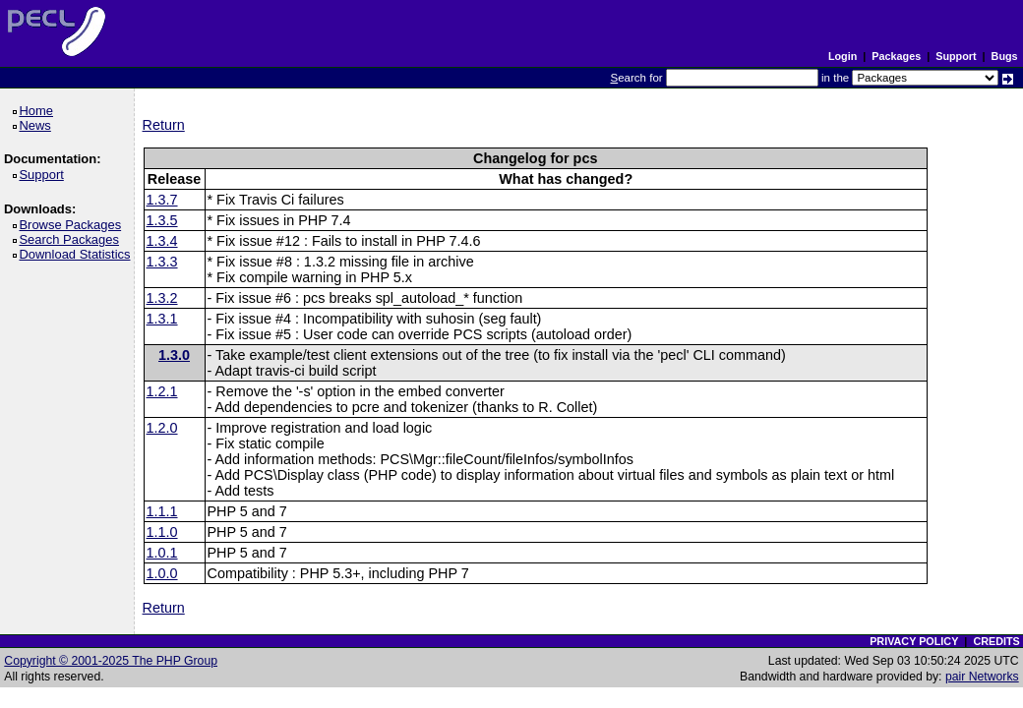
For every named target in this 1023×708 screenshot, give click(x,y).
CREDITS (996, 641)
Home (39, 110)
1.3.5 (162, 220)
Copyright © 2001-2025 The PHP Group (110, 661)
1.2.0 (162, 428)
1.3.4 (162, 241)
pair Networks (982, 676)
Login (842, 56)
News (38, 125)
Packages (896, 56)
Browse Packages (73, 224)
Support (955, 56)
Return (164, 125)
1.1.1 (162, 511)
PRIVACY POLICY (914, 641)
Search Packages (72, 239)
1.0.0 (162, 573)
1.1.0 (162, 532)
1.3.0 (174, 355)
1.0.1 (162, 552)
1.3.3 (162, 261)
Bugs (1005, 56)
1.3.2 (162, 298)
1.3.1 (162, 318)
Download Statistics (78, 254)
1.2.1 (162, 391)
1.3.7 (162, 199)
